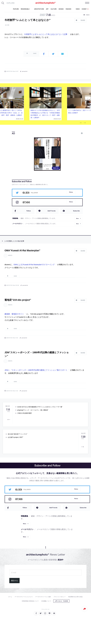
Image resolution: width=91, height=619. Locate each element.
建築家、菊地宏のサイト (14, 314)
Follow (71, 192)
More (77, 218)
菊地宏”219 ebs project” (18, 300)
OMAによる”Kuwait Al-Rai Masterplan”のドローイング (33, 265)
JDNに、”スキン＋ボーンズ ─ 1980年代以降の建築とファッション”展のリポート (36, 370)
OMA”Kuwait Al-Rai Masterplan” (22, 250)
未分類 (7, 25)
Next (84, 123)
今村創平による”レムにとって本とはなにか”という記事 (45, 34)
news (10, 255)
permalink (24, 71)
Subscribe (76, 211)
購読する (14, 581)
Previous (81, 123)
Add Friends (52, 211)
